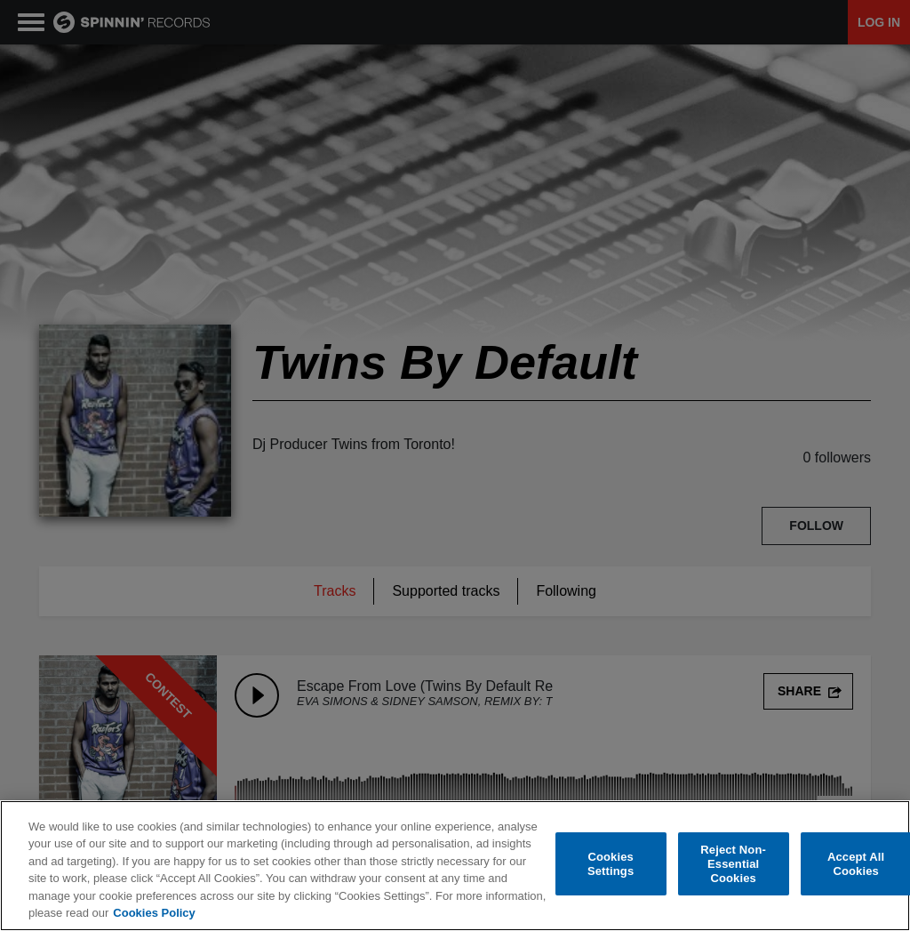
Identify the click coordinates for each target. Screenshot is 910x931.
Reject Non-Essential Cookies (733, 864)
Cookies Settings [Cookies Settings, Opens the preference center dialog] (610, 864)
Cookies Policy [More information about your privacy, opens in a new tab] (154, 912)
